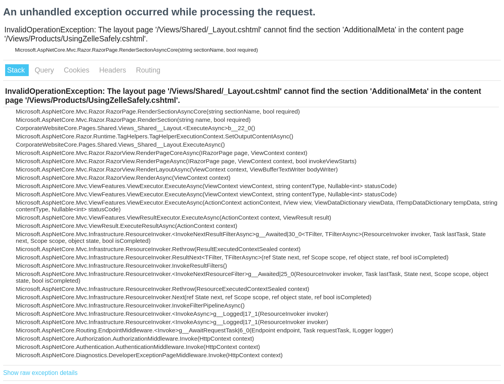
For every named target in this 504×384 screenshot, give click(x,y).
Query (45, 70)
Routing (148, 70)
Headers (113, 70)
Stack (17, 70)
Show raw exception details (40, 372)
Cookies (77, 70)
